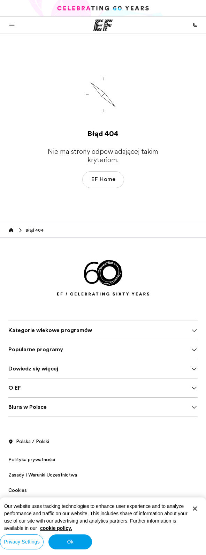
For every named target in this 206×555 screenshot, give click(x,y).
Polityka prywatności (31, 459)
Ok (70, 542)
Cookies (17, 490)
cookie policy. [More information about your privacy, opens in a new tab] (56, 528)
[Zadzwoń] (195, 25)
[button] (11, 25)
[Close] (195, 508)
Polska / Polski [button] (28, 441)
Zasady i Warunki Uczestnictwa (42, 475)
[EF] (103, 25)
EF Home (103, 179)
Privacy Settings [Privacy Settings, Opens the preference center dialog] (22, 542)
